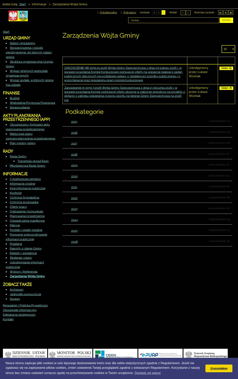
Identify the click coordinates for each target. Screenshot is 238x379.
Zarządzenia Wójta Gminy (27, 276)
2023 (74, 209)
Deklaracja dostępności (19, 314)
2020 (74, 176)
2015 (74, 122)
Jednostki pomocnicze (25, 294)
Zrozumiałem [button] (219, 368)
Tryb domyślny (107, 12)
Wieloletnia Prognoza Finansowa (32, 103)
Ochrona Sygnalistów (24, 197)
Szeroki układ (188, 12)
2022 (74, 198)
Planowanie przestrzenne (27, 216)
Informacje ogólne (22, 183)
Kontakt (8, 319)
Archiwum (16, 289)
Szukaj (226, 20)
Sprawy (15, 299)
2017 (74, 143)
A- (220, 12)
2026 (74, 242)
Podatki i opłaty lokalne (26, 230)
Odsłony (226, 60)
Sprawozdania (20, 107)
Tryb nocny (128, 12)
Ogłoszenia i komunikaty (26, 211)
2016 (74, 133)
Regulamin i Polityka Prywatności (25, 305)
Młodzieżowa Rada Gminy (27, 166)
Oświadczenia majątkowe (27, 220)
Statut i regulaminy (22, 43)
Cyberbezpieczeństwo (25, 179)
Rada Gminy (18, 156)
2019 (74, 165)
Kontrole (16, 193)
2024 (74, 220)
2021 (74, 187)
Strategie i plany (21, 258)
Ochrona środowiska (24, 202)
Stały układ (183, 12)
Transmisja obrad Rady (33, 161)
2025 (74, 231)
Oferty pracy (18, 207)
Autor (202, 60)
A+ (231, 12)
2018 (74, 154)
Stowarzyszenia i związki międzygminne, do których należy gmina (29, 52)
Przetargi (16, 244)
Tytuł (125, 60)
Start (6, 32)
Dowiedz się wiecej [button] (148, 373)
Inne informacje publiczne (27, 188)
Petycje (15, 225)
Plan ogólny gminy (22, 143)
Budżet (14, 98)
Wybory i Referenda (23, 271)
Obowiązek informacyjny (20, 310)
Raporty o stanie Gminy (26, 248)
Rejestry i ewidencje (23, 253)
